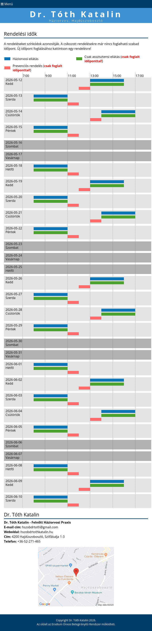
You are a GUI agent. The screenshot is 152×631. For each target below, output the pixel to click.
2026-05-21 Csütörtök (14, 214)
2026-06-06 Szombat (14, 444)
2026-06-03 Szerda (14, 397)
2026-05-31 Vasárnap (14, 354)
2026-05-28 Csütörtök (14, 311)
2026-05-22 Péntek (14, 230)
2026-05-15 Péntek (14, 129)
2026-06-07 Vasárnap (14, 456)
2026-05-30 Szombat (14, 343)
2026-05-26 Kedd (14, 280)
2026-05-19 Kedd (14, 183)
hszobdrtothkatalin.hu (36, 532)
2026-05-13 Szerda (14, 97)
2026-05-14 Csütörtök (14, 113)
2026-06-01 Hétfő (14, 366)
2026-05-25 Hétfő (14, 269)
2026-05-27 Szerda (14, 296)
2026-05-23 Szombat (14, 246)
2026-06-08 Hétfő (14, 467)
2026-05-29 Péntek (14, 327)
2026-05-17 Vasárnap (14, 156)
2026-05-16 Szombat (14, 144)
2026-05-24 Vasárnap (14, 257)
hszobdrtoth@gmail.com (40, 527)
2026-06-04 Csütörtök (14, 413)
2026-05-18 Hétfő (14, 167)
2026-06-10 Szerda (14, 498)
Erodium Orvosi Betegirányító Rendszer (76, 624)
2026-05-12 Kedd (14, 82)
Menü (6, 4)
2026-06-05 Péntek (14, 428)
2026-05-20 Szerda (14, 199)
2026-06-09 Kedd (14, 483)
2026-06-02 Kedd (14, 381)
